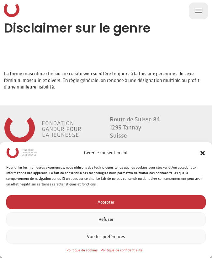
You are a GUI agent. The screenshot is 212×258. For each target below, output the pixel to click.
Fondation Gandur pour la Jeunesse (11, 10)
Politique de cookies (82, 250)
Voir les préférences (106, 237)
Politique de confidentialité (121, 250)
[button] (202, 153)
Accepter (106, 202)
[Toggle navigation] (198, 11)
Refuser (106, 219)
